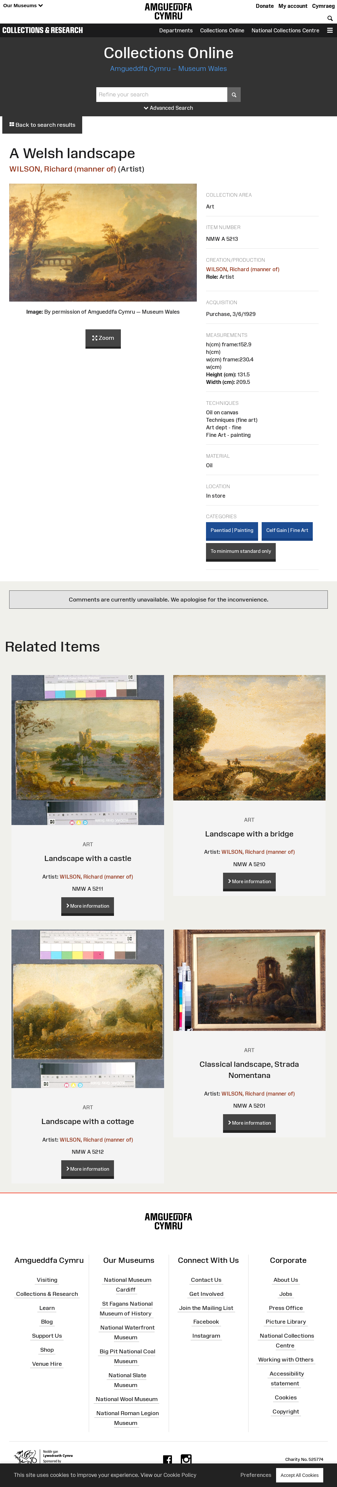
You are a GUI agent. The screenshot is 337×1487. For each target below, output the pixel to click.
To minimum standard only (241, 551)
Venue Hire (47, 1364)
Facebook (206, 1321)
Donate (265, 6)
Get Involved (206, 1294)
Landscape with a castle (87, 858)
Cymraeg (323, 6)
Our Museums (23, 6)
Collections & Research (42, 30)
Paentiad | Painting (232, 530)
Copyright (285, 1411)
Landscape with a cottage (87, 1121)
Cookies (286, 1397)
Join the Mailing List (206, 1307)
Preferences (255, 1475)
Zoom (103, 338)
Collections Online (222, 30)
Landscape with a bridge (249, 833)
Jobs (285, 1294)
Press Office (286, 1307)
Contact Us (206, 1280)
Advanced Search (168, 108)
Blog (47, 1321)
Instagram (206, 1335)
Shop (47, 1350)
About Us (285, 1280)
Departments (176, 30)
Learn (47, 1307)
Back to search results (42, 125)
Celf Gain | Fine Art (287, 530)
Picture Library (286, 1321)
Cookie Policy (180, 1475)
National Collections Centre (285, 30)
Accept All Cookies (300, 1475)
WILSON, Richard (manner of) (62, 168)
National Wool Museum (127, 1399)
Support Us (47, 1335)
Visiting (47, 1280)
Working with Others (285, 1359)
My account (293, 6)
